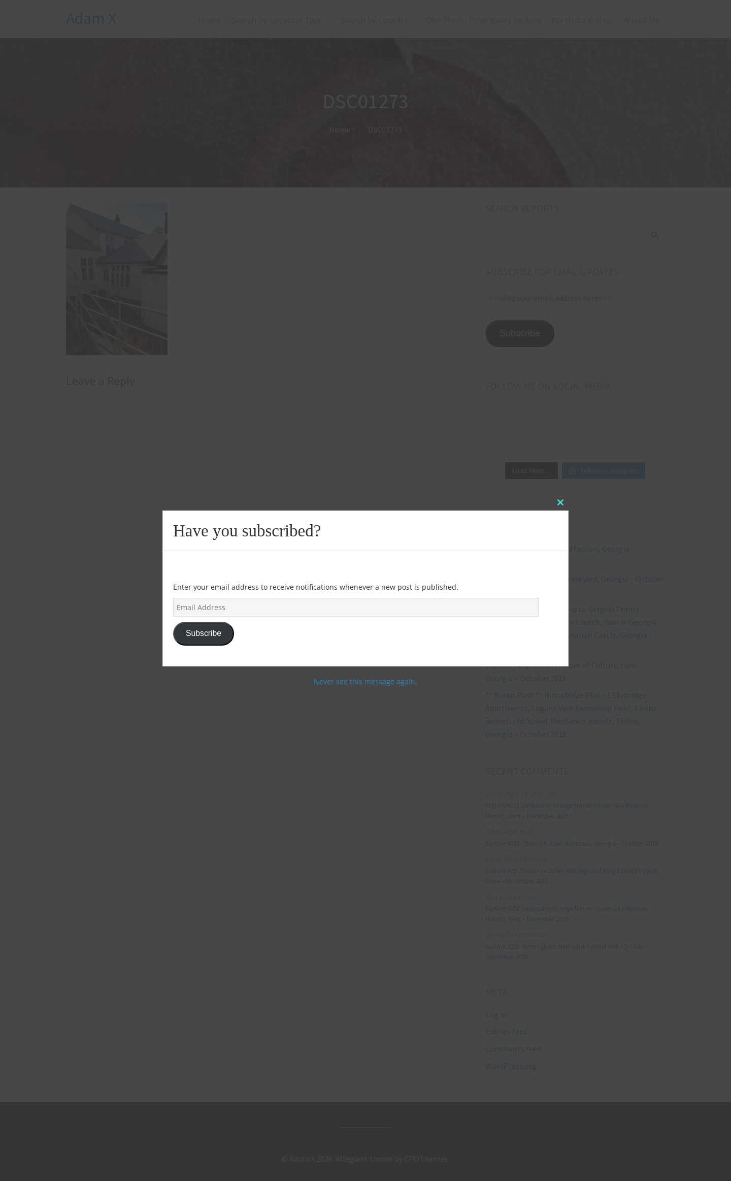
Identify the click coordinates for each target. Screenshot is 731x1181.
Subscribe (203, 633)
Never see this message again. (365, 681)
